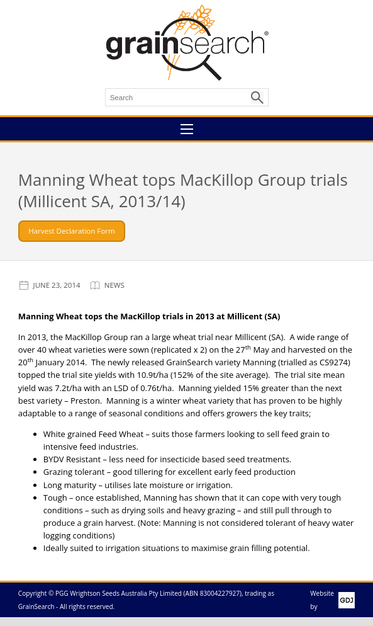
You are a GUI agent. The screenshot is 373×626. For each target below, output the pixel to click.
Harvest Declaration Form (71, 231)
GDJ (344, 600)
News (114, 285)
